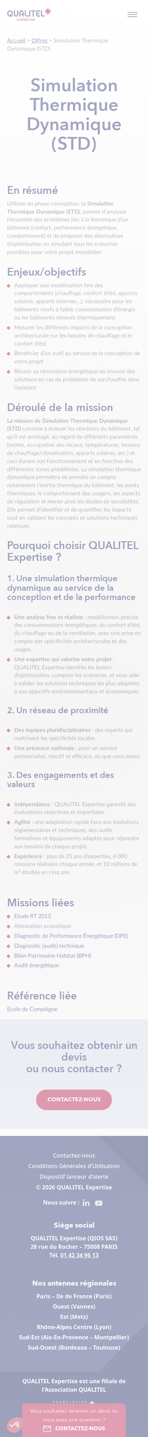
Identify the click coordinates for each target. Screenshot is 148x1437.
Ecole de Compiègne (32, 1009)
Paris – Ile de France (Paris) (74, 1296)
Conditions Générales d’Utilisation (74, 1166)
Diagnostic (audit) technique (49, 946)
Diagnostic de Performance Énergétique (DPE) (71, 936)
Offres (39, 41)
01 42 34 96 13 (79, 1255)
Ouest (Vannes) (74, 1306)
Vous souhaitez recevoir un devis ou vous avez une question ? (74, 1421)
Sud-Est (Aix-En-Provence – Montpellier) (74, 1337)
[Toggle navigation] (132, 14)
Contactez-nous (74, 1100)
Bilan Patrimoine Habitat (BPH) (52, 956)
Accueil (16, 41)
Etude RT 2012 (32, 916)
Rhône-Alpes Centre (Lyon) (74, 1327)
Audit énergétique (38, 965)
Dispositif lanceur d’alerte (74, 1177)
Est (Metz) (74, 1317)
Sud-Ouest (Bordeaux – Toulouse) (74, 1347)
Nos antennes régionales (74, 1283)
